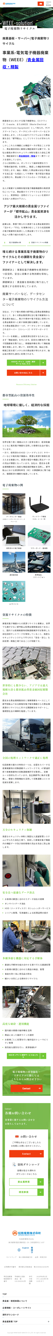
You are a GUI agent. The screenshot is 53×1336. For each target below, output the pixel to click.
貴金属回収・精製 (27, 155)
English (25, 1248)
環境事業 (24, 1192)
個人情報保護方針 (25, 1257)
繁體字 (32, 1250)
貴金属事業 (24, 1181)
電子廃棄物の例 (15, 242)
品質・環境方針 (41, 1257)
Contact (27, 1088)
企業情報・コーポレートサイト (16, 1307)
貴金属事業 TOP (25, 1321)
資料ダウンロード (10, 1314)
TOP (4, 1294)
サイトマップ (11, 1257)
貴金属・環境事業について (14, 1300)
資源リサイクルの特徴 (39, 242)
